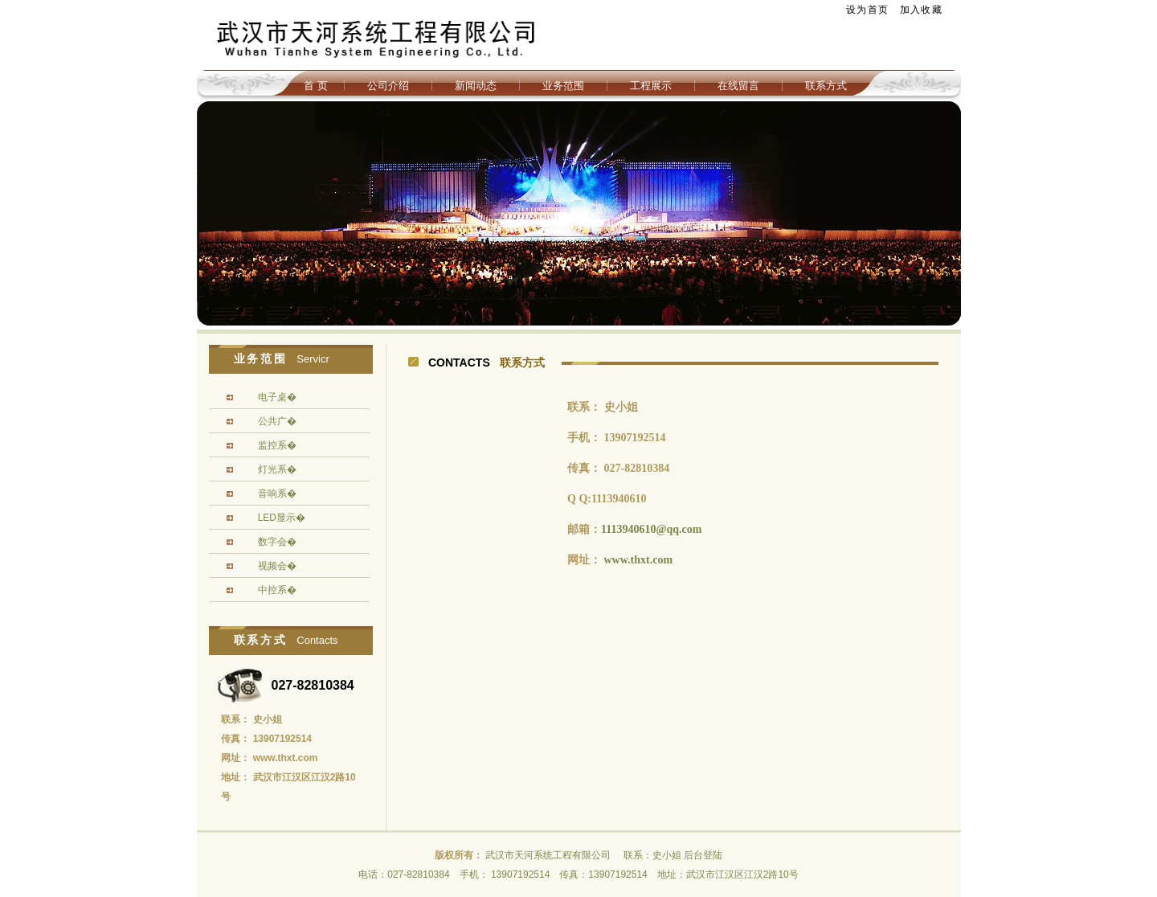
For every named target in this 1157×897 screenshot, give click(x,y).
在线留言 (738, 86)
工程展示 (651, 86)
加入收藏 (921, 9)
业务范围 (563, 86)
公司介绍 (388, 86)
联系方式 (826, 86)
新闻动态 (476, 86)
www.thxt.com (638, 560)
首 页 (316, 86)
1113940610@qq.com (651, 529)
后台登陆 (703, 855)
